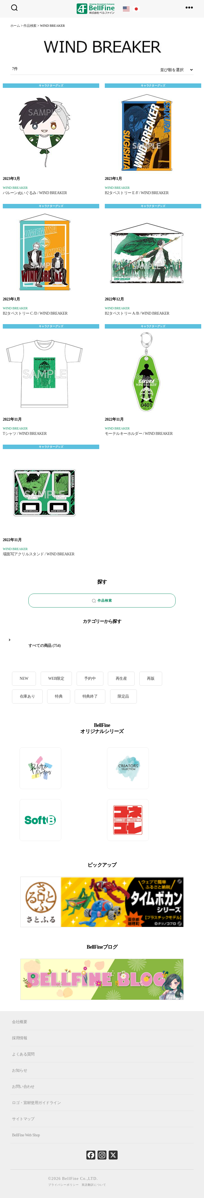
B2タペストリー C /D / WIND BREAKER (35, 313)
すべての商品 (40, 645)
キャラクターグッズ (51, 85)
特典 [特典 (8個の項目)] (59, 696)
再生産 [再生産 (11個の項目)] (121, 678)
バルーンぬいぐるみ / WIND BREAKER (35, 193)
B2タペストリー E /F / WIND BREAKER (137, 193)
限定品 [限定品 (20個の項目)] (123, 696)
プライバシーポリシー (63, 1184)
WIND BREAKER (15, 188)
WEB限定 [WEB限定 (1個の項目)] (56, 678)
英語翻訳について (94, 1184)
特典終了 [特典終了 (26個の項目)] (90, 696)
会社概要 (19, 1022)
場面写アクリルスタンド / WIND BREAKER (38, 554)
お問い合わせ (23, 1086)
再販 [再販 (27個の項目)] (151, 678)
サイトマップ (23, 1119)
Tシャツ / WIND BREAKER (25, 434)
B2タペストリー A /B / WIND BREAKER (137, 313)
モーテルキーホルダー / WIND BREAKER (139, 434)
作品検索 (102, 601)
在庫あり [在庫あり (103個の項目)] (27, 696)
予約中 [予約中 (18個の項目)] (90, 678)
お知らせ (19, 1070)
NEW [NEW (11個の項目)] (24, 678)
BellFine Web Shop (25, 1135)
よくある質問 (23, 1054)
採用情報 (19, 1038)
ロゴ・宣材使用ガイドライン (36, 1103)
